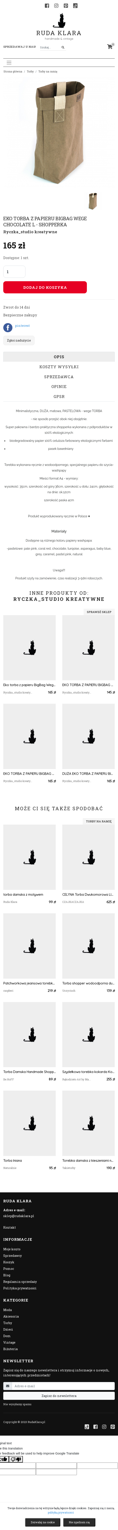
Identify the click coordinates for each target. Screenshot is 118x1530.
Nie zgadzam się (79, 1522)
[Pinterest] (66, 5)
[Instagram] (56, 5)
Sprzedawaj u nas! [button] (19, 47)
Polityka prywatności (20, 1288)
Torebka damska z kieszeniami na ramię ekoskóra (88, 1161)
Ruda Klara (59, 29)
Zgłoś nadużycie (19, 340)
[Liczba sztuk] (14, 272)
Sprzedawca (59, 376)
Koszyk (8, 1262)
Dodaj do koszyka (45, 287)
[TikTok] (75, 5)
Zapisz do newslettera (59, 1396)
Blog (6, 1275)
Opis (59, 356)
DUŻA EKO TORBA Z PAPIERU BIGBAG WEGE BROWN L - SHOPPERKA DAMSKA (88, 774)
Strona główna (12, 71)
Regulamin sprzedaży (20, 1282)
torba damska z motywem (23, 894)
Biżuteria (10, 1349)
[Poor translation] (16, 1459)
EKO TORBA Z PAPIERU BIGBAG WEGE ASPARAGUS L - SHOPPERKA (29, 774)
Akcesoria (11, 1316)
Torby (30, 71)
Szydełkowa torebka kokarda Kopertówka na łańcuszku (88, 1072)
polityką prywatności (61, 1512)
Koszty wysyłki (59, 366)
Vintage (9, 1342)
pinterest (22, 326)
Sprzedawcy (12, 1256)
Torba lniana (12, 1161)
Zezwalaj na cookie (43, 1522)
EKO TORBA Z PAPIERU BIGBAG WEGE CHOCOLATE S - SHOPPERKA (88, 685)
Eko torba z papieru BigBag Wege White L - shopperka (29, 685)
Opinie (59, 386)
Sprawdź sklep (99, 612)
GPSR (59, 396)
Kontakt (9, 1227)
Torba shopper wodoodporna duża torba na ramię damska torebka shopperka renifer (88, 983)
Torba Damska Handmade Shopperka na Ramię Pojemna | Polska (29, 1072)
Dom (7, 1336)
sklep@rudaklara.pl (18, 1216)
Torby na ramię (47, 71)
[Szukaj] (63, 47)
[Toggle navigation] (9, 63)
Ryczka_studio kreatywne (30, 231)
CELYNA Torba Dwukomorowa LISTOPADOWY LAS (88, 894)
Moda (7, 1310)
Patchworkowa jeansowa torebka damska (29, 983)
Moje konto (11, 1249)
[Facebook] (47, 5)
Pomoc (8, 1269)
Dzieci (8, 1329)
